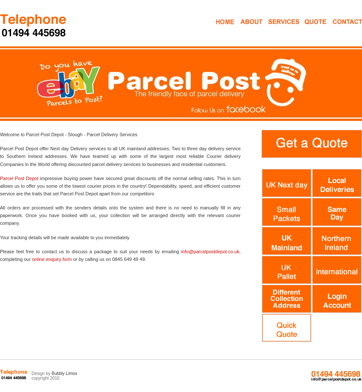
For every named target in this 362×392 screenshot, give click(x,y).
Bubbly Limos (64, 373)
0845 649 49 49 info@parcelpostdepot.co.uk (336, 376)
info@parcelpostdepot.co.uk (210, 251)
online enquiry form (52, 259)
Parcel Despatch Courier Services (34, 25)
